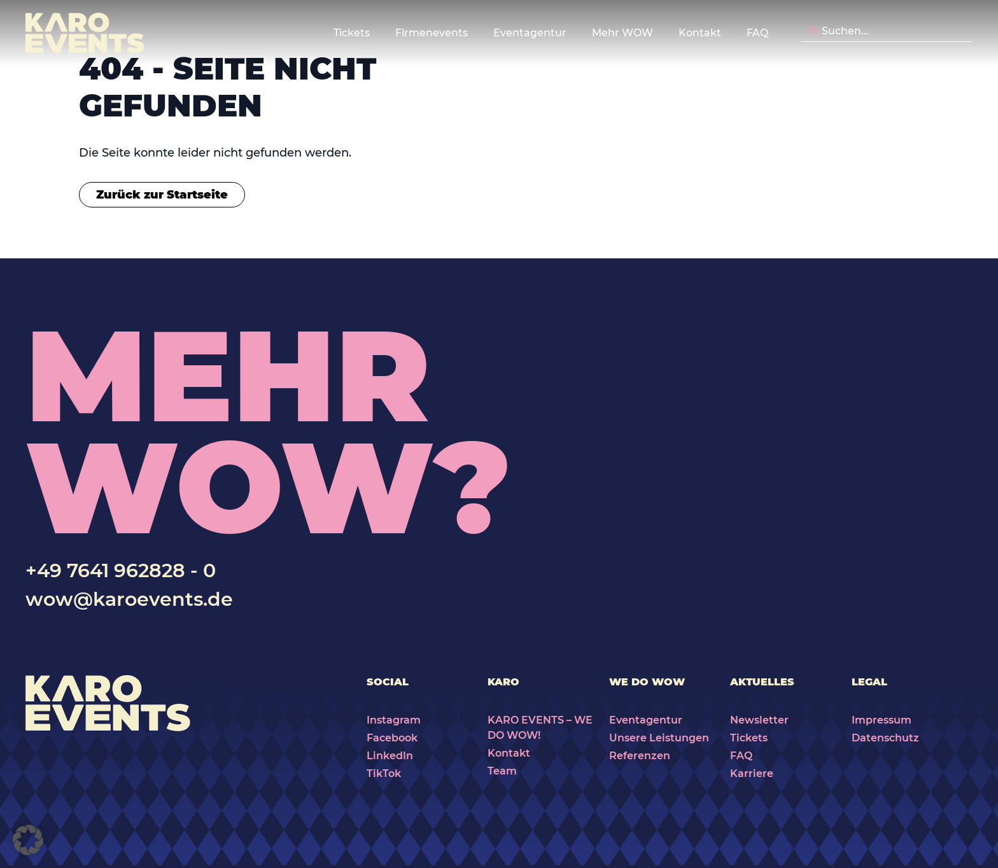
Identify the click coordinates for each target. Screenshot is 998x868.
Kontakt (699, 33)
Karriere (751, 773)
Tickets (749, 738)
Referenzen (639, 756)
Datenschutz (885, 738)
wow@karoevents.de (129, 599)
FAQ (757, 33)
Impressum (881, 720)
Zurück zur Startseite (162, 195)
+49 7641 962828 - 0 (120, 570)
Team (502, 771)
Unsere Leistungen (659, 738)
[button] (28, 840)
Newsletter (759, 720)
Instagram (394, 720)
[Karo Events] (84, 33)
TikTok (384, 773)
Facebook (392, 738)
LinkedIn (390, 756)
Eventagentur (645, 720)
